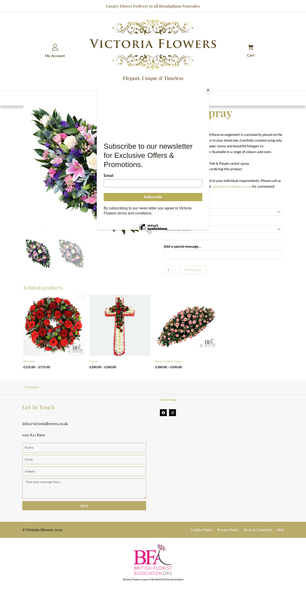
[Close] (208, 90)
